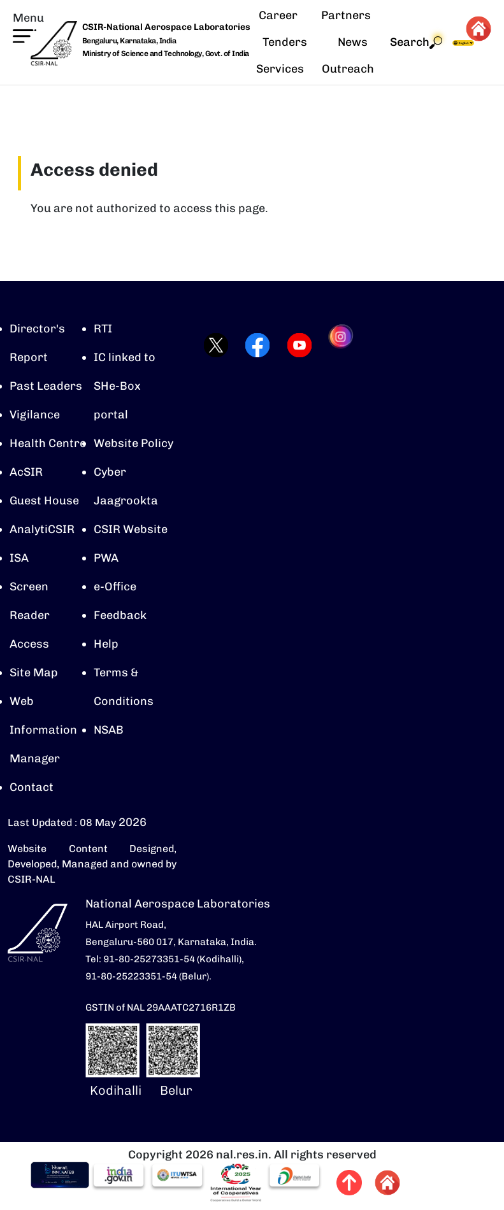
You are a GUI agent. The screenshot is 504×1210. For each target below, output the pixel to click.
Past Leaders (46, 386)
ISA (19, 558)
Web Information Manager (43, 729)
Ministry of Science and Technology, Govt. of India (165, 53)
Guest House (44, 501)
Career (278, 15)
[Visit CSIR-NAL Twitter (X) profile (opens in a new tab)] (212, 345)
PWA (106, 558)
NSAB (109, 730)
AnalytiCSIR (42, 529)
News (353, 42)
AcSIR (26, 472)
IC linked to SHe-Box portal (124, 386)
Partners (346, 15)
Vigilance (35, 415)
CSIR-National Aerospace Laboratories (166, 27)
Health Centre (48, 443)
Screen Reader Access (30, 615)
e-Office (115, 587)
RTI (103, 329)
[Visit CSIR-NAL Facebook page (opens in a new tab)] (254, 345)
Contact (32, 787)
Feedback (120, 615)
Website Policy (133, 443)
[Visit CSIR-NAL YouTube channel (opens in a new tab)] (296, 345)
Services (280, 69)
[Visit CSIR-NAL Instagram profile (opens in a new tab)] (339, 345)
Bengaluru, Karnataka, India (129, 41)
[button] (28, 27)
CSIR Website (131, 529)
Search (416, 42)
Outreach (348, 69)
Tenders (285, 42)
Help (106, 644)
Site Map (34, 673)
